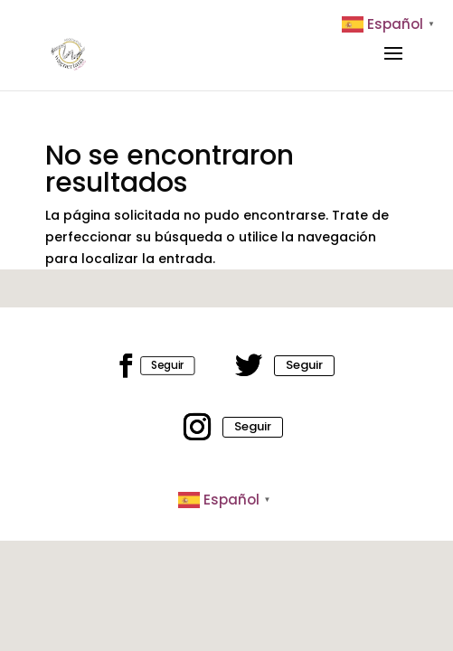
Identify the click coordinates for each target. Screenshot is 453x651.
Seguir (167, 365)
